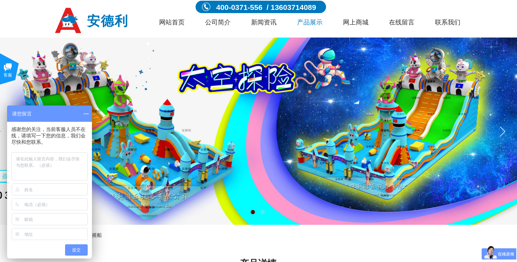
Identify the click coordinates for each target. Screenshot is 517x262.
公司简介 (218, 22)
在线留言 (401, 22)
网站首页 (172, 22)
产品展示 (310, 22)
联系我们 (447, 22)
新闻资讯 (264, 22)
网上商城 (355, 22)
